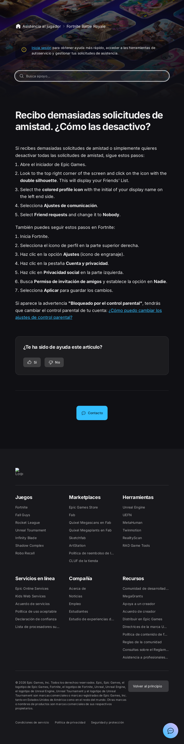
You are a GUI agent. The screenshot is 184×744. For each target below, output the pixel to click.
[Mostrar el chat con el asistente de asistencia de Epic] (170, 730)
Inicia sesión (42, 48)
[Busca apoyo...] (92, 76)
